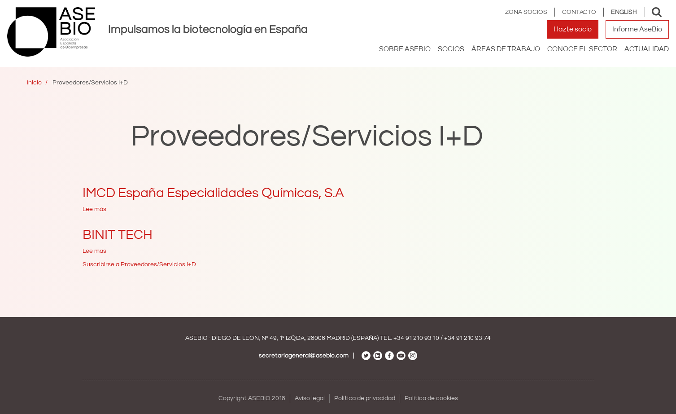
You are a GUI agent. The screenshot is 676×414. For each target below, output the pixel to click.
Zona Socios (526, 12)
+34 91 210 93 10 (416, 338)
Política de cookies (431, 398)
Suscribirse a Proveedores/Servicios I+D (139, 264)
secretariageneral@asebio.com (304, 355)
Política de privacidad (364, 398)
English (624, 12)
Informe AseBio (637, 29)
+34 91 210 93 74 (467, 338)
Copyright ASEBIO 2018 (251, 398)
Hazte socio (573, 29)
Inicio (34, 82)
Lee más (94, 209)
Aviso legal (310, 398)
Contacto (579, 12)
